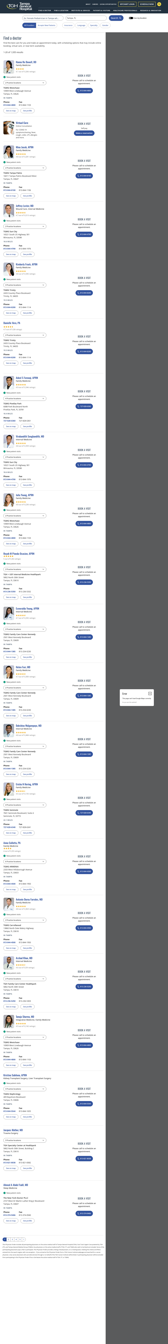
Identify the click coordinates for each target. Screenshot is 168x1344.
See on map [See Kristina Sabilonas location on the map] (11, 1117)
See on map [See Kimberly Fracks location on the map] (11, 313)
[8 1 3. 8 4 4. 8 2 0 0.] (9, 307)
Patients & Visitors (101, 10)
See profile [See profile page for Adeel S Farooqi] (27, 426)
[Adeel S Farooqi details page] (8, 382)
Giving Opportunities (108, 4)
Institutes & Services (80, 10)
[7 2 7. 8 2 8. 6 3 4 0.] (9, 827)
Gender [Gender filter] (105, 25)
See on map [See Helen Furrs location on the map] (11, 715)
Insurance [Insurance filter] (68, 25)
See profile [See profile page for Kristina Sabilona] (27, 1117)
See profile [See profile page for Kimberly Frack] (27, 313)
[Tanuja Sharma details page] (8, 1021)
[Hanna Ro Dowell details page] (8, 67)
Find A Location (61, 10)
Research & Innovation (150, 10)
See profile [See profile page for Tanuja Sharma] (27, 1065)
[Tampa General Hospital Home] (19, 7)
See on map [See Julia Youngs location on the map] (11, 543)
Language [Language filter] (81, 25)
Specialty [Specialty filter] (93, 25)
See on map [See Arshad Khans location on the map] (11, 1007)
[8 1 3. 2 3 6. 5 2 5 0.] (9, 1000)
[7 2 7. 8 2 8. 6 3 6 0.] (9, 420)
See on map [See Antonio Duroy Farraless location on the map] (11, 948)
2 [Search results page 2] (8, 1239)
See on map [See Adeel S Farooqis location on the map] (11, 426)
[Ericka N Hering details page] (8, 789)
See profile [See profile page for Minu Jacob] (27, 196)
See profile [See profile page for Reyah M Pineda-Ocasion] (27, 597)
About (88, 4)
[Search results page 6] (24, 1239)
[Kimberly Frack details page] (8, 269)
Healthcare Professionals (125, 10)
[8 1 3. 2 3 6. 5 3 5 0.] (9, 591)
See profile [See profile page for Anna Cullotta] (27, 889)
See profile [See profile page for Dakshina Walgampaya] (27, 774)
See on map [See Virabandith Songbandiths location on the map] (11, 485)
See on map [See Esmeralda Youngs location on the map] (11, 657)
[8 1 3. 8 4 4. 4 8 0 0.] (9, 104)
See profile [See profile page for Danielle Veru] (27, 363)
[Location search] (86, 18)
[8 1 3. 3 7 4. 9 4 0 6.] (9, 1215)
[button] (24, 83)
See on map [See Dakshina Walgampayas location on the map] (11, 774)
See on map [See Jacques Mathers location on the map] (11, 1168)
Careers (95, 4)
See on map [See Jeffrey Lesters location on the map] (11, 254)
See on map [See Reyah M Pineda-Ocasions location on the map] (11, 597)
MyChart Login (127, 4)
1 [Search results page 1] (4, 1239)
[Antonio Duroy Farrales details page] (8, 904)
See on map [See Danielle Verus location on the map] (11, 363)
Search (116, 18)
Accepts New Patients (46, 25)
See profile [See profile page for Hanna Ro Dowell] (27, 111)
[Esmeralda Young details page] (8, 613)
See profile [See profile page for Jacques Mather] (27, 1168)
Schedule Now (147, 4)
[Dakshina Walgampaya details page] (8, 730)
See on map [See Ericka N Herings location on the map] (11, 833)
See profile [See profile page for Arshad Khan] (27, 1007)
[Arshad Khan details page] (8, 963)
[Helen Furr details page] (8, 672)
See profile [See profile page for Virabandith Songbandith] (27, 485)
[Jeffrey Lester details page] (8, 210)
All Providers (29, 25)
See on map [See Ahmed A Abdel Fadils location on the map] (11, 1221)
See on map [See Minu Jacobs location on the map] (11, 196)
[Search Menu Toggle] (159, 4)
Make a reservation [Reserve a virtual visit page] (84, 133)
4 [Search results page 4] (16, 1239)
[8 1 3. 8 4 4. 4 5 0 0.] (9, 883)
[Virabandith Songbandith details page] (8, 441)
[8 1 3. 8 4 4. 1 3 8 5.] (9, 651)
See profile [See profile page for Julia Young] (27, 543)
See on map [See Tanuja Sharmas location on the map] (11, 1065)
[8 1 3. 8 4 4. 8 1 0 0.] (9, 190)
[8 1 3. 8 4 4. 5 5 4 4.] (9, 1111)
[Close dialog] (150, 693)
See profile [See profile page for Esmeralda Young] (27, 657)
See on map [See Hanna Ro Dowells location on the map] (11, 111)
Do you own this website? (129, 702)
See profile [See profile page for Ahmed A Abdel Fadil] (27, 1221)
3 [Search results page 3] (12, 1239)
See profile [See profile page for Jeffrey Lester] (27, 254)
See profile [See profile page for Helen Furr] (27, 715)
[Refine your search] (42, 18)
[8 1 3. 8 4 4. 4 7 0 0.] (9, 248)
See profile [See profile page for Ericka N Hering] (27, 833)
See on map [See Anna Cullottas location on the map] (11, 889)
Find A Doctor (44, 10)
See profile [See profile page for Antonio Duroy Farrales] (27, 948)
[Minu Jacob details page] (8, 152)
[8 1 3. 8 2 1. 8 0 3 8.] (9, 1162)
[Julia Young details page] (8, 500)
